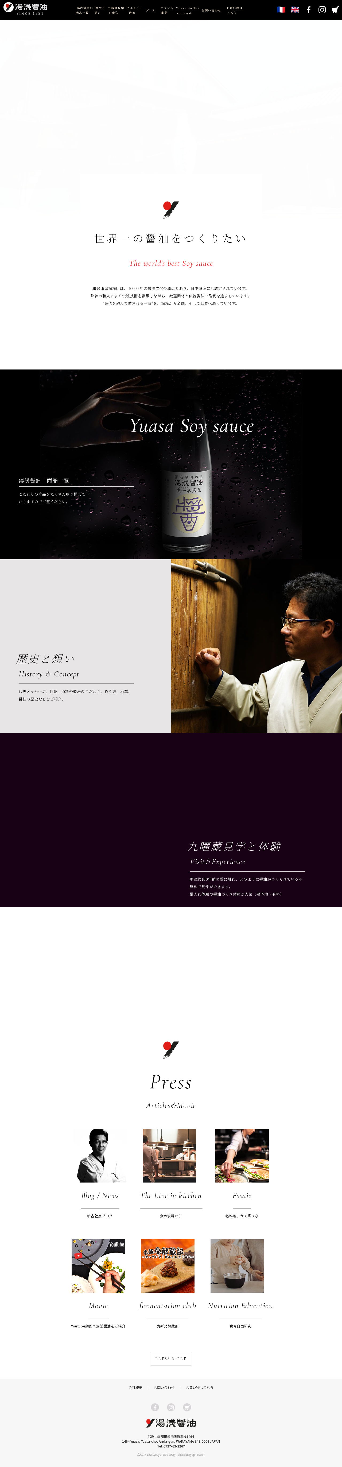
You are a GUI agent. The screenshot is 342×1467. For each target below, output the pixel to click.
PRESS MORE (171, 1358)
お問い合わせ (211, 10)
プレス (150, 10)
